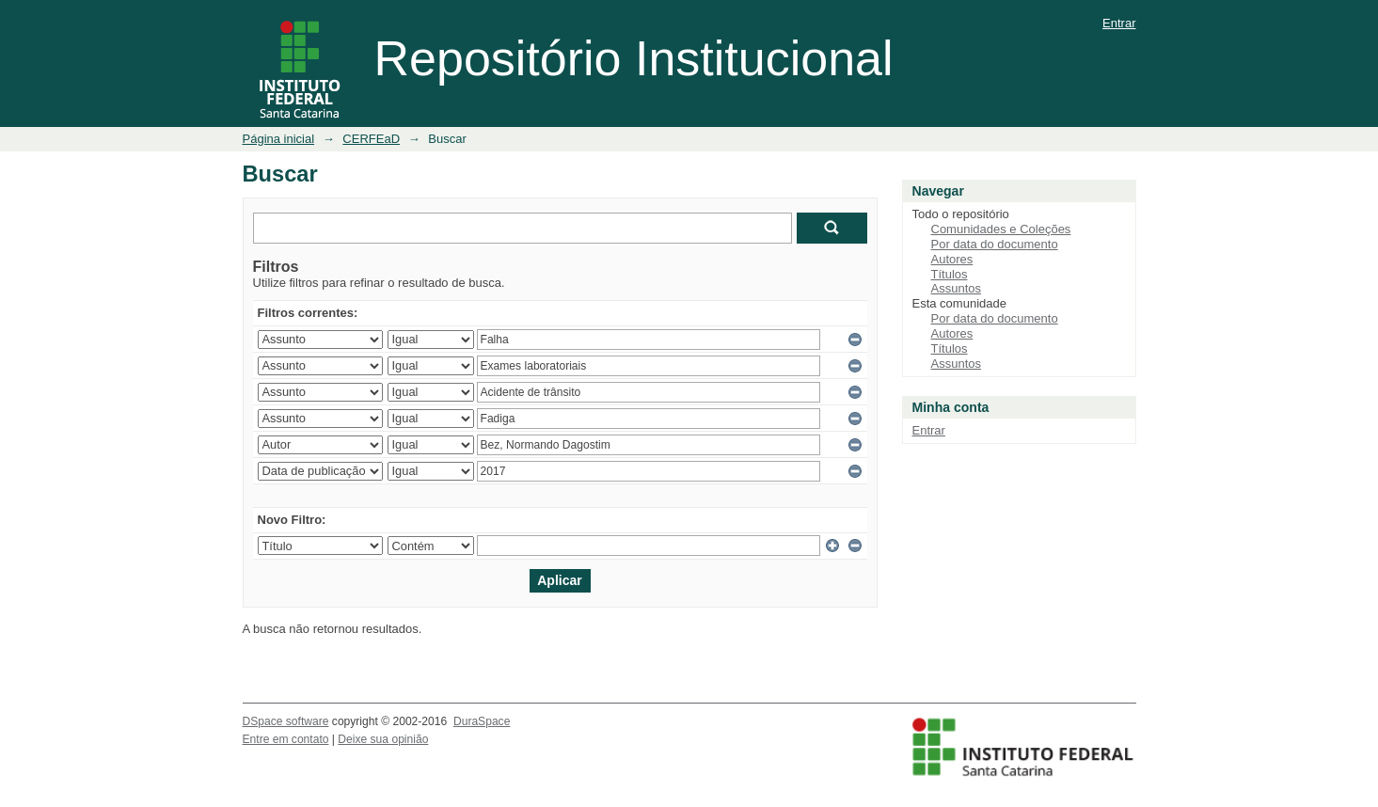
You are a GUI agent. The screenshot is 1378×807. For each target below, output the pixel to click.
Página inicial (279, 139)
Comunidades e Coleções (1001, 229)
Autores (952, 259)
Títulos (949, 274)
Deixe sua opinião (383, 739)
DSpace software (286, 721)
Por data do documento (994, 244)
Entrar (1118, 23)
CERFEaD (371, 139)
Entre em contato (286, 739)
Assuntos (956, 288)
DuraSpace (481, 721)
